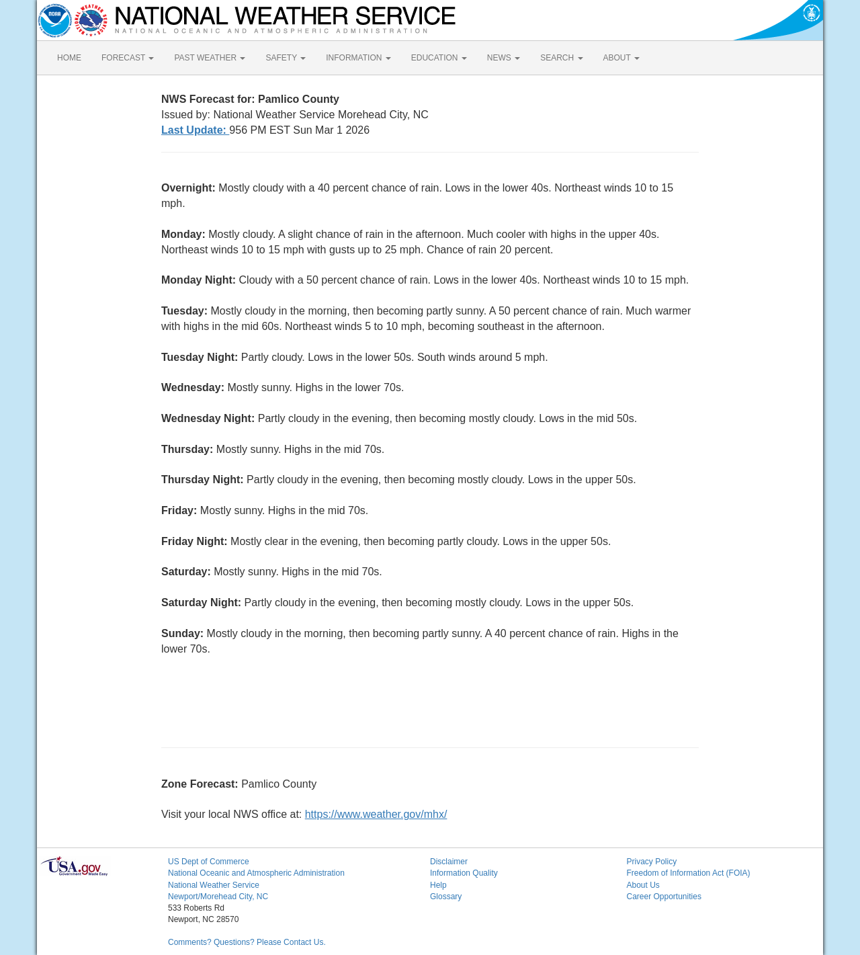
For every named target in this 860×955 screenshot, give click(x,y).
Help (438, 885)
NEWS (503, 58)
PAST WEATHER (209, 58)
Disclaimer (449, 861)
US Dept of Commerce (208, 861)
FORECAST (127, 58)
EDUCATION (439, 58)
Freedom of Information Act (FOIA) (688, 873)
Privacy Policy (652, 861)
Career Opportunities (664, 896)
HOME (69, 58)
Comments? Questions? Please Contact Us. (247, 942)
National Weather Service (213, 885)
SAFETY (285, 58)
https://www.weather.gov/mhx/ (376, 814)
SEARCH (561, 58)
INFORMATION (358, 58)
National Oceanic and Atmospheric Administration (256, 873)
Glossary (446, 896)
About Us (643, 885)
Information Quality (464, 873)
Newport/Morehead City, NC (218, 896)
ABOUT (621, 58)
